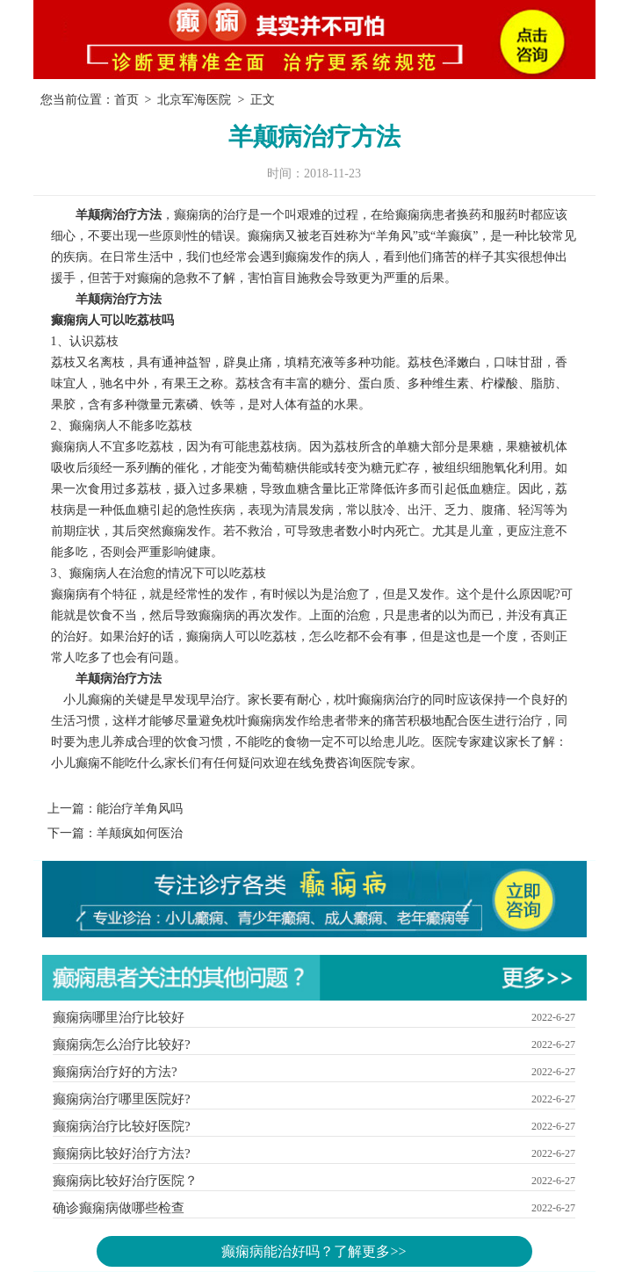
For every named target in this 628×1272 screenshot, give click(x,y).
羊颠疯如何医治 (140, 833)
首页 (126, 99)
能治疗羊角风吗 (140, 808)
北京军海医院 (194, 99)
